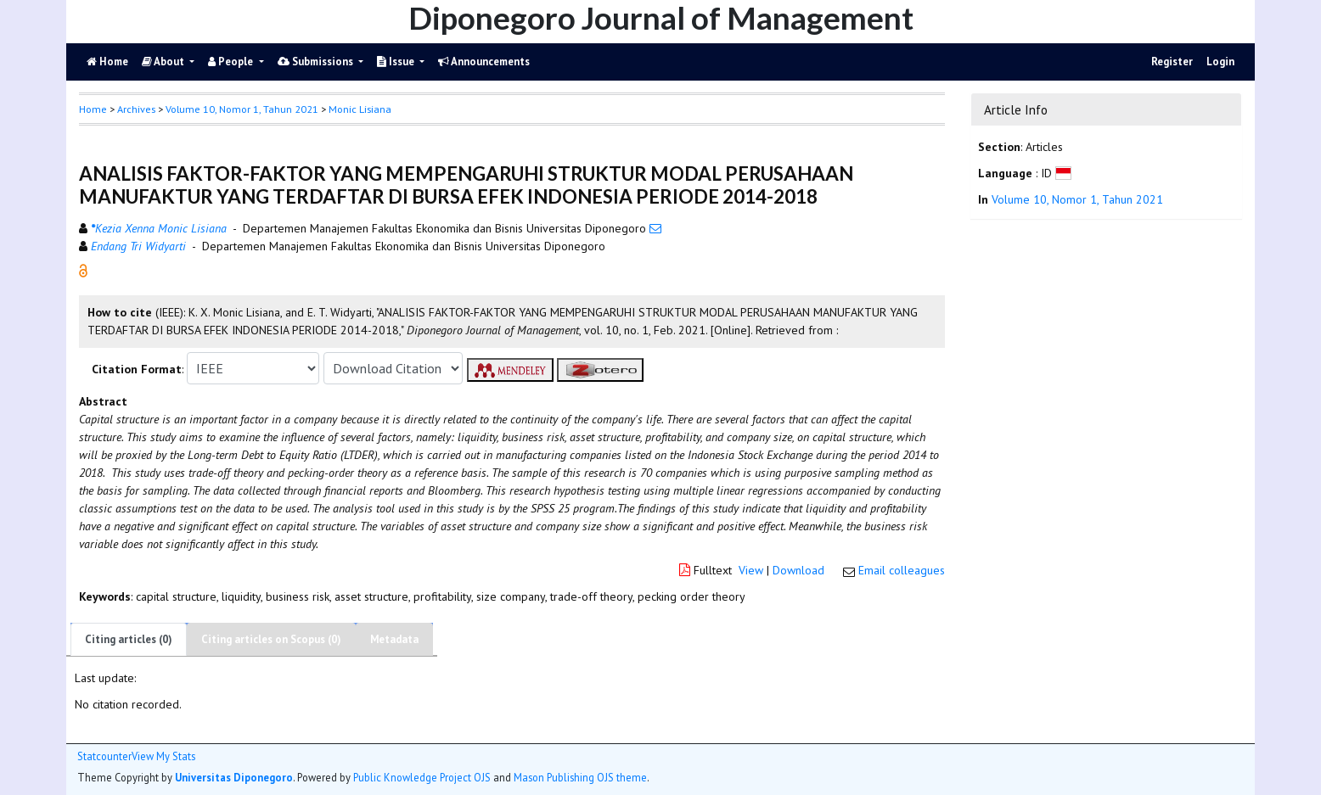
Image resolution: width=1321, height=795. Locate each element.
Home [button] (93, 109)
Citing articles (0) (128, 639)
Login (1220, 61)
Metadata (394, 639)
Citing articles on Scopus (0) (271, 639)
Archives (136, 109)
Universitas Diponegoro (234, 777)
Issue (397, 61)
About (164, 61)
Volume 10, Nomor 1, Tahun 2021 (242, 109)
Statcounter (104, 756)
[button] (83, 269)
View (751, 570)
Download (798, 570)
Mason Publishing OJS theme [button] (580, 777)
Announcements (484, 61)
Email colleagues (901, 570)
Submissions (317, 61)
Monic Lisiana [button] (360, 109)
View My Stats (163, 756)
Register (1172, 61)
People (232, 61)
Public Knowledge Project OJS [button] (422, 777)
